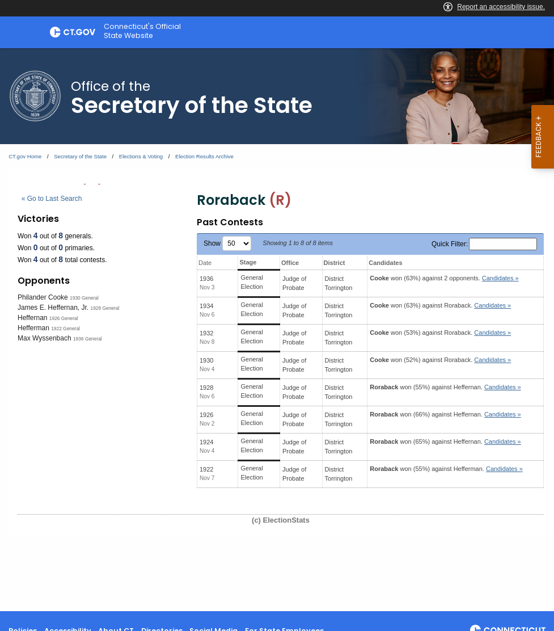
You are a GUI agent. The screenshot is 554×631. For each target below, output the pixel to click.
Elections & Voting (141, 156)
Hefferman (33, 328)
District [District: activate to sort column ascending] (334, 262)
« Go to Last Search (52, 199)
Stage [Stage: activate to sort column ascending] (247, 262)
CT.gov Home (25, 156)
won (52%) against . (440, 359)
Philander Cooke (43, 297)
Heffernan (32, 318)
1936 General (87, 339)
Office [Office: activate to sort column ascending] (290, 262)
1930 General (84, 298)
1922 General (65, 328)
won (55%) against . (445, 387)
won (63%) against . (440, 305)
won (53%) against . (440, 332)
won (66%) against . (445, 414)
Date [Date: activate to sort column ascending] (205, 262)
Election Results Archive (204, 156)
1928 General (105, 308)
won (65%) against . (445, 441)
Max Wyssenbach (44, 338)
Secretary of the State (80, 156)
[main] (277, 329)
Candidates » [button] (500, 278)
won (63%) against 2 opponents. (444, 278)
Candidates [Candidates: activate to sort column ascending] (385, 262)
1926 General (63, 318)
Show (227, 243)
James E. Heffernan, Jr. (53, 308)
